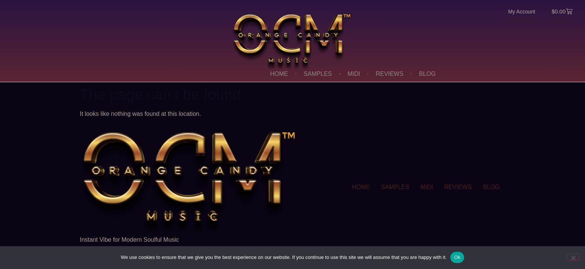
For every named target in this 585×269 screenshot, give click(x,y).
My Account (521, 12)
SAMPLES (318, 74)
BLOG (427, 74)
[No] (573, 257)
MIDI (354, 74)
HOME (279, 74)
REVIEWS (389, 74)
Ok (457, 257)
